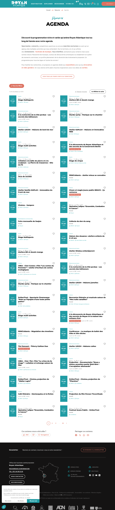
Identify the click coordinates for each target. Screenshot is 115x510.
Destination (36, 4)
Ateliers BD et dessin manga (81, 100)
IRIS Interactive (68, 495)
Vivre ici (70, 4)
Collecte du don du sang (79, 221)
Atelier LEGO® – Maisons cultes (82, 346)
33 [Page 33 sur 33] (63, 423)
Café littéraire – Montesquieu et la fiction (35, 394)
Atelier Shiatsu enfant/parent (82, 251)
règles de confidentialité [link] (54, 498)
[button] (78, 1)
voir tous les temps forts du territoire (57, 76)
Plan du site (55, 492)
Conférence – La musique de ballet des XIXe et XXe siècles (86, 332)
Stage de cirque (76, 161)
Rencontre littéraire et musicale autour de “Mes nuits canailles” (87, 299)
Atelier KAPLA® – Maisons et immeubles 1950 (86, 131)
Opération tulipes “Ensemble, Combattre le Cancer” (87, 207)
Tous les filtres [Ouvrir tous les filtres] (16, 86)
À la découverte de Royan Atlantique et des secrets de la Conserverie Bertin (86, 146)
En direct (108, 4)
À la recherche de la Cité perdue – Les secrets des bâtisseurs (34, 116)
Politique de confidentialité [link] (66, 492)
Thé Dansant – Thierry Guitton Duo (33, 346)
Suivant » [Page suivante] (66, 423)
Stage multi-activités (27, 146)
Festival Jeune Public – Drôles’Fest (84, 410)
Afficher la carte (98, 91)
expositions (70, 65)
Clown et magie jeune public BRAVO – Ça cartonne (87, 191)
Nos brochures (16, 482)
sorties (84, 68)
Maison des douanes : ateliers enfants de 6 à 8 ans (87, 237)
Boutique (95, 471)
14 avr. (63, 223)
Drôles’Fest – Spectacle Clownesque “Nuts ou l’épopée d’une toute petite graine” (34, 300)
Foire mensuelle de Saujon (29, 221)
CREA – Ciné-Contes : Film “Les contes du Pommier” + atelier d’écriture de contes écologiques (36, 268)
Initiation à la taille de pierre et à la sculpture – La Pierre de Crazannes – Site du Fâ (35, 163)
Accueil (48, 10)
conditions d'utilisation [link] (70, 498)
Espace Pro (75, 467)
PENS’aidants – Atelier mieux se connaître (87, 175)
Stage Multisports (26, 100)
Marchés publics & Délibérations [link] (42, 492)
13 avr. (12, 101)
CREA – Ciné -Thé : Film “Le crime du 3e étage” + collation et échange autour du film (35, 363)
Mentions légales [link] (96, 492)
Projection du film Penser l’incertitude (86, 394)
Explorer (48, 4)
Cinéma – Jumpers (26, 205)
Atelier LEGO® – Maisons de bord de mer (35, 130)
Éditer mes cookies (48, 495)
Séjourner (59, 4)
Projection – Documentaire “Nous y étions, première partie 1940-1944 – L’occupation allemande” (84, 364)
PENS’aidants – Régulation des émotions (35, 331)
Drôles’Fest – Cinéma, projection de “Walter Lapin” (33, 380)
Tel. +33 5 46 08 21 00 (16, 471)
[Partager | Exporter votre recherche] (81, 91)
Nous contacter (17, 476)
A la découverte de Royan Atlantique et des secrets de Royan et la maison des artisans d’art (86, 316)
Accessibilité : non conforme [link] (82, 492)
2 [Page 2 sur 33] (52, 423)
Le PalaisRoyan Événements (77, 475)
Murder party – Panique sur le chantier (85, 115)
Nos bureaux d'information (19, 468)
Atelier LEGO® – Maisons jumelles (83, 283)
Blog (81, 4)
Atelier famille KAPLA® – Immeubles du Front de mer (35, 191)
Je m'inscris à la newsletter (93, 450)
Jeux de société (25, 177)
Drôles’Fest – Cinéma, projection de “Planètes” (84, 380)
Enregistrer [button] (43, 435)
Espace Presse (76, 471)
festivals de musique (43, 52)
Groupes (95, 467)
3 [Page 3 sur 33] (55, 423)
